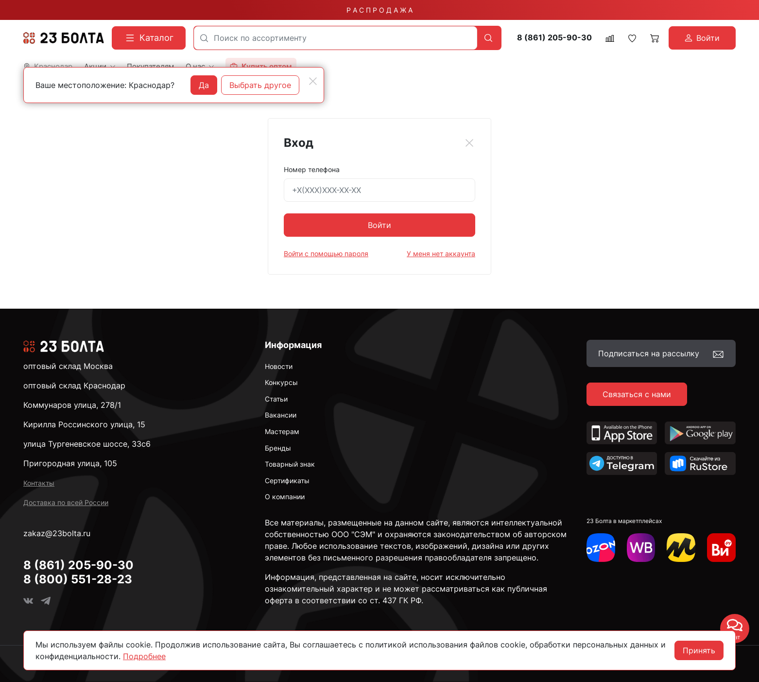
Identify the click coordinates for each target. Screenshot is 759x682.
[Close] (469, 143)
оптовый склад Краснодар (74, 385)
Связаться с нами (637, 394)
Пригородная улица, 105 (70, 463)
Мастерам (282, 431)
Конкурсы (281, 382)
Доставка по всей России (65, 502)
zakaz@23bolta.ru (56, 533)
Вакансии (280, 415)
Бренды (278, 448)
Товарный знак (290, 464)
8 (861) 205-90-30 (554, 37)
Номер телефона (312, 169)
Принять (699, 650)
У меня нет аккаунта (441, 253)
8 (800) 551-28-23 (77, 579)
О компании (285, 496)
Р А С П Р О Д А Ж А (379, 10)
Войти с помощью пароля (326, 253)
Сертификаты (287, 480)
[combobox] (335, 38)
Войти (379, 225)
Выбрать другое (260, 85)
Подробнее (144, 656)
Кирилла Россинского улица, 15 (84, 424)
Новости (279, 366)
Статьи (276, 399)
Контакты (38, 483)
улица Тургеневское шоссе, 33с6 (87, 444)
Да (204, 85)
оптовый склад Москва (68, 366)
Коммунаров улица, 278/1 (72, 405)
